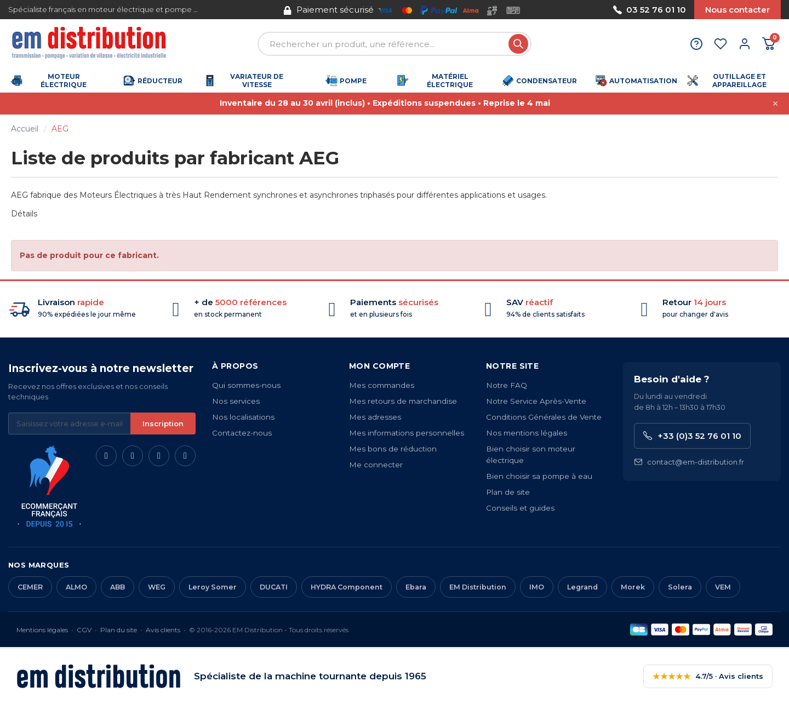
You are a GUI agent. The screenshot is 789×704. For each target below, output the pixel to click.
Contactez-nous (242, 432)
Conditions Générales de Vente (544, 417)
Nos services (236, 401)
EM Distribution (477, 587)
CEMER (30, 587)
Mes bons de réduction (393, 448)
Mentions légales (42, 630)
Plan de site (508, 492)
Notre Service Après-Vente (536, 401)
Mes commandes (381, 385)
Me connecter (376, 464)
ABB (117, 587)
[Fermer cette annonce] (775, 103)
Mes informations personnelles (406, 432)
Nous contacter (737, 9)
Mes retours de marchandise (403, 401)
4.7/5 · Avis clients (708, 676)
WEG (156, 587)
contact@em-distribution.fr (689, 462)
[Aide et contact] (696, 44)
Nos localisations (243, 417)
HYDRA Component (346, 587)
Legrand (582, 587)
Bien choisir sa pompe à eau (539, 476)
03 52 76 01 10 (649, 9)
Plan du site (118, 630)
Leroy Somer (212, 587)
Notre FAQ (506, 385)
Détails (24, 214)
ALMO (76, 587)
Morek (633, 587)
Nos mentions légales (526, 432)
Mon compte (379, 366)
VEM (723, 587)
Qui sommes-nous (246, 385)
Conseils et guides (520, 507)
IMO (536, 587)
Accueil (24, 129)
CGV (84, 630)
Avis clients (163, 630)
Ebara (415, 587)
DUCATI (274, 587)
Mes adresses (375, 417)
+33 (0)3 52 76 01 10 (692, 436)
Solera (680, 587)
